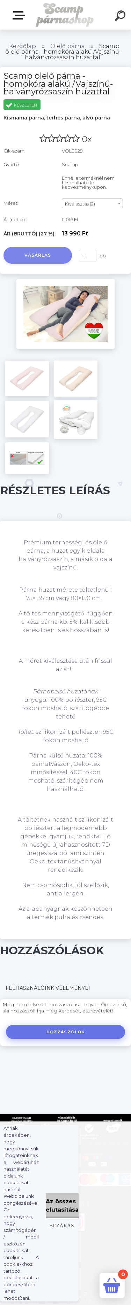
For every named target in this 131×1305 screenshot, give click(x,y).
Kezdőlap (22, 46)
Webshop (20, 15)
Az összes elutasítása (62, 1205)
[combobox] (92, 203)
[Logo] (65, 14)
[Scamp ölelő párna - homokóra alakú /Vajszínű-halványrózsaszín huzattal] (65, 281)
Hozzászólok (65, 1032)
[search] (121, 17)
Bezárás (61, 1225)
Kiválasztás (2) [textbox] (80, 204)
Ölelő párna (67, 46)
